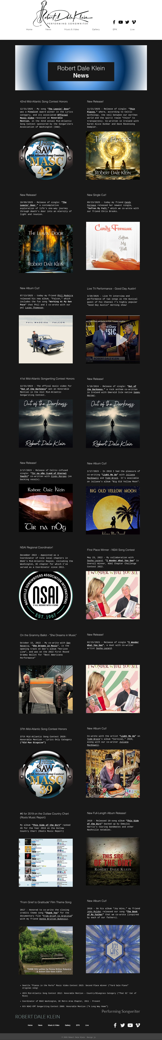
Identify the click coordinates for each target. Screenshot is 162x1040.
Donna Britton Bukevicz (53, 919)
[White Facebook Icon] (115, 1025)
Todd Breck (111, 478)
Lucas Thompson (34, 308)
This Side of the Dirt (46, 825)
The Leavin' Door (58, 109)
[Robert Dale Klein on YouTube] (120, 22)
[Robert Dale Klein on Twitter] (127, 22)
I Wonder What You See (120, 561)
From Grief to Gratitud (57, 916)
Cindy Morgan (58, 476)
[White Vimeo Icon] (138, 1025)
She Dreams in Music (45, 646)
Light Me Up (110, 475)
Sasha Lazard (95, 561)
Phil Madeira (65, 295)
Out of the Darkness (33, 389)
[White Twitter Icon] (123, 1025)
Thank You (51, 913)
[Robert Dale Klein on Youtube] (130, 1025)
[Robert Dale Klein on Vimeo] (133, 22)
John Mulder (94, 912)
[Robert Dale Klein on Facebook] (114, 22)
